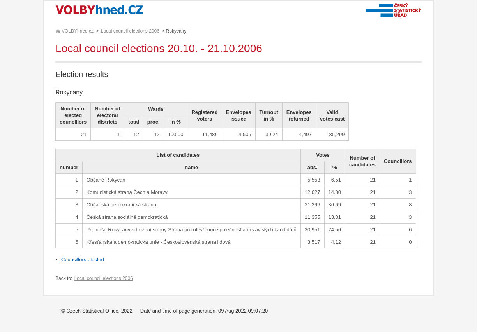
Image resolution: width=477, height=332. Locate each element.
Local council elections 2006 (130, 31)
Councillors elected (82, 259)
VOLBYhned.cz (77, 31)
